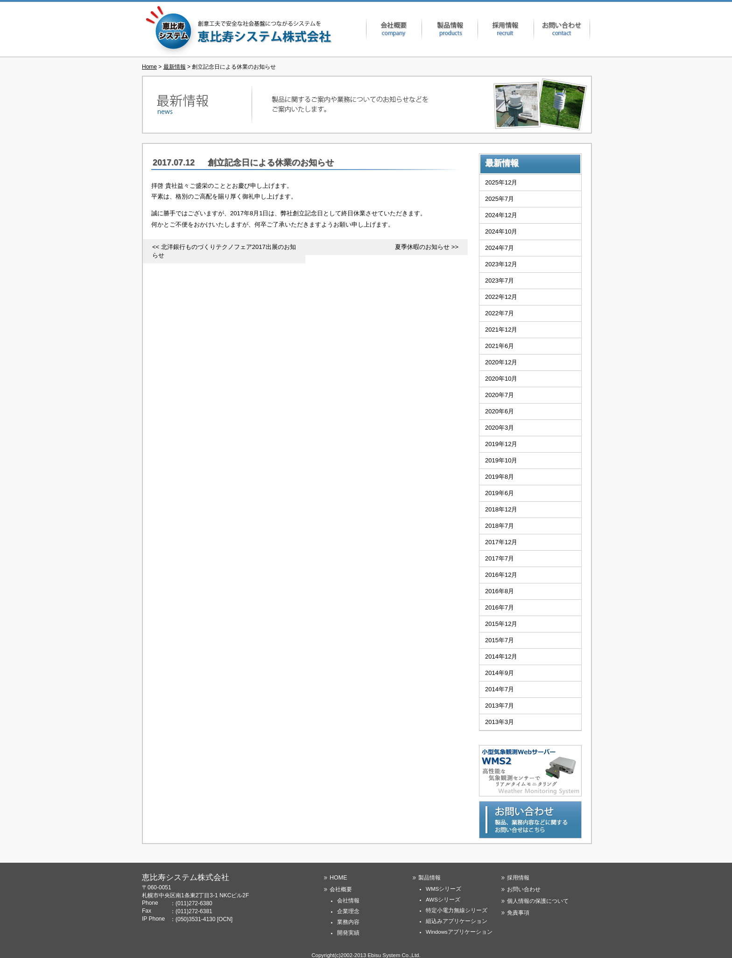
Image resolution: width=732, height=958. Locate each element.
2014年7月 (499, 689)
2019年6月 (499, 493)
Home (149, 67)
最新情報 (174, 67)
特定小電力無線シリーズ (456, 910)
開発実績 (348, 933)
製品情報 (450, 29)
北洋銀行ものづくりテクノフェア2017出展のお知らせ (224, 251)
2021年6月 (499, 345)
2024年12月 (501, 215)
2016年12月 (501, 574)
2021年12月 (501, 329)
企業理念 (348, 911)
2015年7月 (499, 640)
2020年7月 (499, 394)
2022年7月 (499, 313)
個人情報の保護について (538, 901)
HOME (338, 877)
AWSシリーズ (443, 899)
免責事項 (518, 912)
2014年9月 (499, 672)
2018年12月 (501, 509)
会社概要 (394, 29)
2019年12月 (501, 443)
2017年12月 (501, 542)
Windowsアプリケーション (459, 932)
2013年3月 (499, 721)
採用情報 (506, 29)
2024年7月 (499, 247)
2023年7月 (499, 280)
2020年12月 (501, 362)
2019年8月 (499, 476)
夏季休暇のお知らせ (422, 246)
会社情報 (348, 900)
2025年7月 (499, 198)
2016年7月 (499, 607)
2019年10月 (501, 460)
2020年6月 (499, 411)
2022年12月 (501, 296)
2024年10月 (501, 231)
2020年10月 (501, 378)
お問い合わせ (562, 29)
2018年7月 (499, 525)
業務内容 (348, 922)
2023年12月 (501, 264)
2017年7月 (499, 558)
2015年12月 (501, 623)
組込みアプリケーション (456, 921)
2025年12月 (501, 182)
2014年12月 (501, 656)
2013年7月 (499, 705)
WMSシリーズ (443, 889)
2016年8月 (499, 591)
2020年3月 (499, 427)
